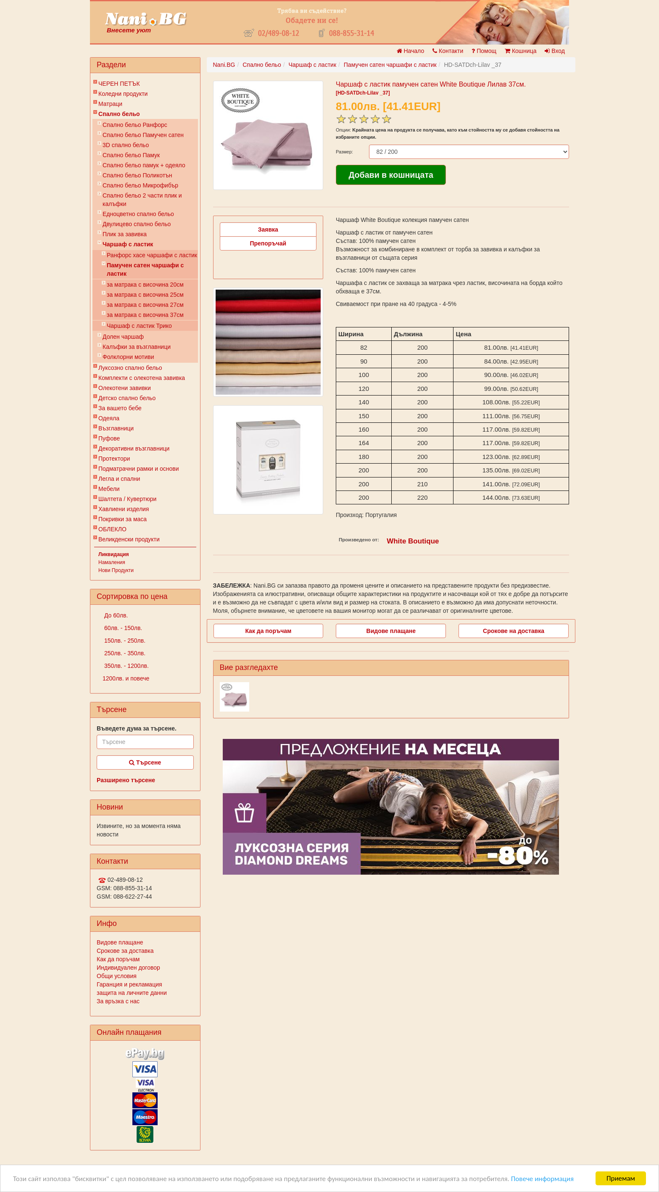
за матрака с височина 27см (145, 304)
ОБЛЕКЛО (112, 529)
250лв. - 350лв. (124, 653)
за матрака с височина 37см (145, 314)
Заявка (268, 229)
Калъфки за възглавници (137, 346)
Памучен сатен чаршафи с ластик (145, 269)
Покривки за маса (122, 519)
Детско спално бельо (127, 398)
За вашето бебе (120, 408)
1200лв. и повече (126, 678)
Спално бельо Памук (131, 155)
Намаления (111, 562)
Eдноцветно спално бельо (138, 214)
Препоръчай (268, 243)
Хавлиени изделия (123, 509)
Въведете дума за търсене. (137, 728)
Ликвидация (113, 554)
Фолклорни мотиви (128, 356)
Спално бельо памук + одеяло (144, 165)
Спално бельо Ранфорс (135, 124)
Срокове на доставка (513, 631)
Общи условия (117, 976)
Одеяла (108, 418)
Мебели (109, 488)
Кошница (520, 50)
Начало (410, 50)
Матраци (110, 103)
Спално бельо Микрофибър (140, 185)
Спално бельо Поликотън (137, 175)
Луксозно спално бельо (130, 367)
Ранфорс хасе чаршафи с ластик (152, 255)
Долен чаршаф (123, 336)
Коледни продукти (123, 93)
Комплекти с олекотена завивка (141, 377)
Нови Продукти (116, 570)
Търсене (145, 762)
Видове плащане (120, 942)
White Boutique (413, 541)
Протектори (114, 458)
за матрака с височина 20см (145, 284)
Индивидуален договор (128, 967)
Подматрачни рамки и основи (138, 468)
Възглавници (116, 428)
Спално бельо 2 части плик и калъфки (142, 199)
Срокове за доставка (125, 950)
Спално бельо (119, 114)
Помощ (484, 50)
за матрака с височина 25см (145, 294)
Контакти (447, 50)
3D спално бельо (126, 145)
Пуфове (109, 438)
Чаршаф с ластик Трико (139, 325)
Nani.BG (224, 64)
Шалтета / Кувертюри (127, 499)
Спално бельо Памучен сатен (143, 135)
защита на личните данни (132, 992)
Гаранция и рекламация (129, 984)
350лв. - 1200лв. (126, 665)
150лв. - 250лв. (124, 640)
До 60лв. (115, 615)
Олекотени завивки (124, 388)
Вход (555, 50)
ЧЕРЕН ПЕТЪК (119, 83)
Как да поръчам (118, 959)
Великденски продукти (129, 539)
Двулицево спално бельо (137, 224)
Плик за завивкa (125, 234)
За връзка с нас (118, 1001)
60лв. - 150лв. (122, 628)
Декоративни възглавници (133, 448)
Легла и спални (119, 478)
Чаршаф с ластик (128, 244)
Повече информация (542, 1178)
